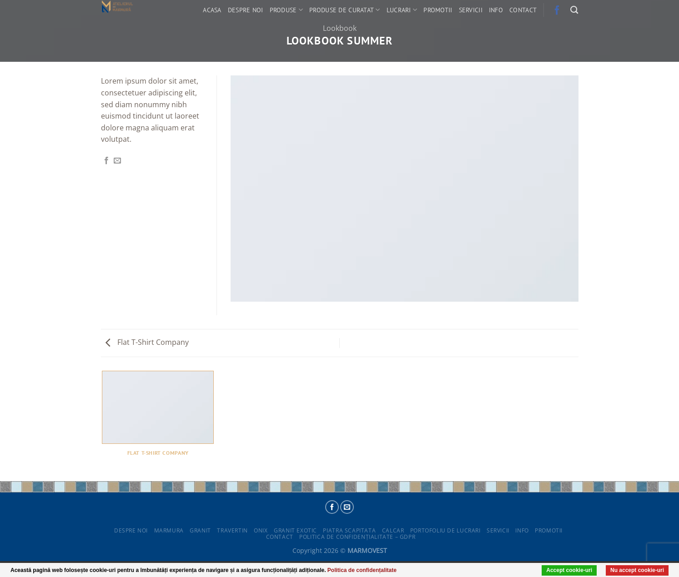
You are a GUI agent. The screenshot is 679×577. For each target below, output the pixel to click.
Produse (286, 10)
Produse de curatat (344, 10)
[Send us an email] (347, 507)
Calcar (393, 530)
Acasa (212, 9)
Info (496, 9)
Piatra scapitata (349, 530)
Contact (523, 9)
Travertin (232, 530)
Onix (260, 530)
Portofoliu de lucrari (445, 530)
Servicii (471, 9)
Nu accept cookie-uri (637, 570)
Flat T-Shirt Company (147, 342)
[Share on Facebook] (106, 161)
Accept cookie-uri (569, 570)
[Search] (574, 10)
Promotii (437, 9)
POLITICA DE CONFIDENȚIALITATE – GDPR (357, 537)
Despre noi (245, 9)
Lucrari (402, 10)
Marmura (169, 530)
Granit (200, 530)
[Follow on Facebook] (332, 507)
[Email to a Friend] (117, 161)
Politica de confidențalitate (362, 570)
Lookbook (340, 28)
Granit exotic (295, 530)
